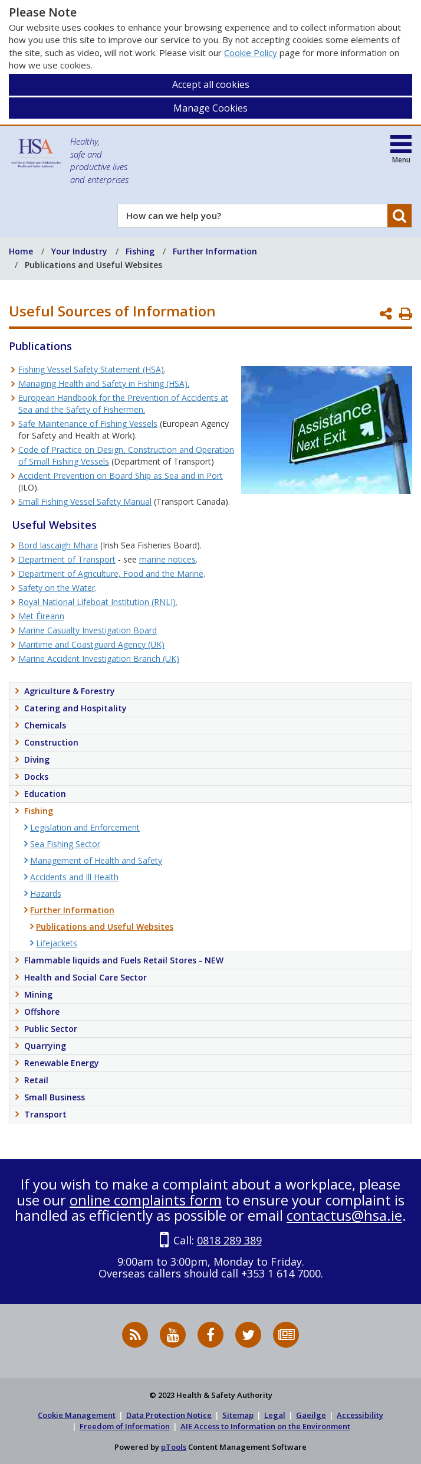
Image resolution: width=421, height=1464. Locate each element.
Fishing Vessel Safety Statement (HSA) (91, 369)
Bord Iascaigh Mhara (58, 545)
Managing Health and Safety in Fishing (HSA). (103, 383)
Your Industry (79, 251)
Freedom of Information (125, 1426)
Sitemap (238, 1415)
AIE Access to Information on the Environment (265, 1426)
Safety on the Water (56, 587)
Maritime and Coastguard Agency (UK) (91, 644)
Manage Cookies (210, 108)
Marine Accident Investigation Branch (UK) (98, 658)
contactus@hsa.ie (344, 1215)
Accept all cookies (210, 84)
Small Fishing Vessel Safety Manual (85, 501)
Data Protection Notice (169, 1415)
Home (21, 251)
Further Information (215, 251)
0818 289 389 (229, 1240)
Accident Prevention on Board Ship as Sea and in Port (120, 475)
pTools (173, 1447)
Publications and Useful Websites (93, 264)
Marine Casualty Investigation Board (87, 630)
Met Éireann (41, 616)
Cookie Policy (250, 52)
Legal (274, 1415)
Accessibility (360, 1415)
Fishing (140, 251)
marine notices (167, 559)
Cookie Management (77, 1415)
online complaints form (146, 1200)
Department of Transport (67, 559)
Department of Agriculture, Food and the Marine (110, 573)
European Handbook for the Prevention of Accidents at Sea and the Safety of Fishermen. (123, 403)
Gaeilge (311, 1415)
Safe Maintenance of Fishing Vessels (87, 423)
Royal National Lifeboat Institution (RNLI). (97, 601)
